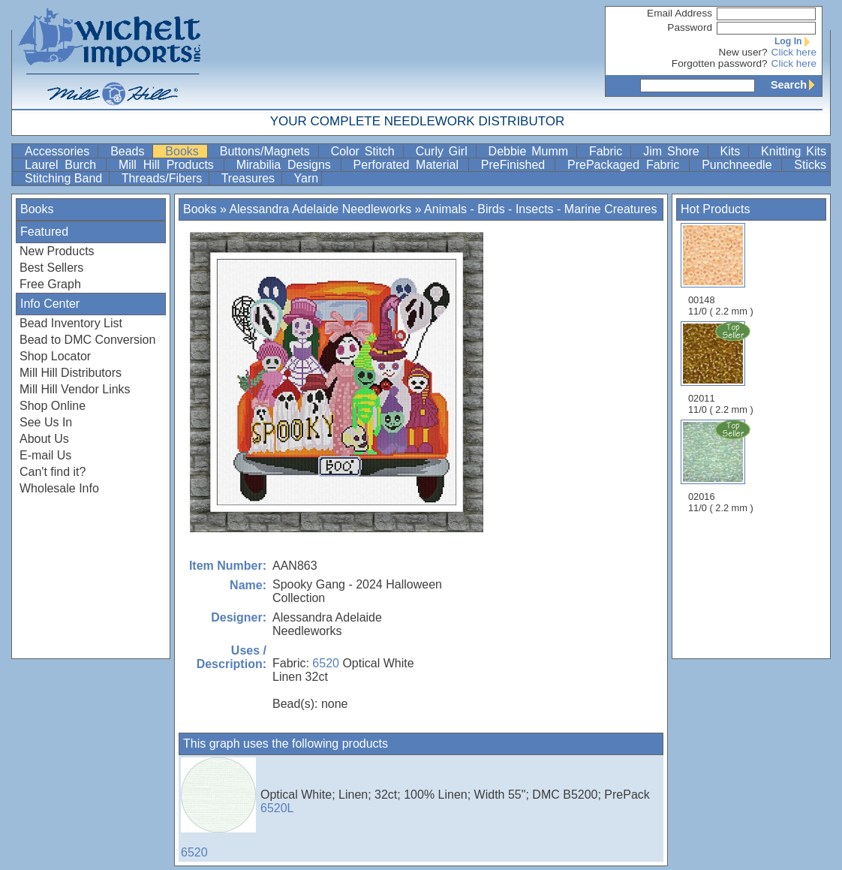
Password (689, 27)
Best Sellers (51, 267)
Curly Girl (444, 151)
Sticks (810, 164)
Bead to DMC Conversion (87, 339)
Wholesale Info (59, 488)
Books (184, 151)
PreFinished (516, 164)
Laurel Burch (64, 164)
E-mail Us (45, 455)
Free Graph (50, 284)
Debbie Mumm (531, 151)
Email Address (679, 13)
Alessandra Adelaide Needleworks (320, 209)
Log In (795, 41)
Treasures (249, 178)
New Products (57, 251)
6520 (325, 663)
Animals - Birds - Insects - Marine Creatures (540, 209)
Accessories (60, 151)
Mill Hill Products (170, 164)
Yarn (306, 178)
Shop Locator (55, 356)
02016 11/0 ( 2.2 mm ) (722, 466)
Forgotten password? (720, 63)
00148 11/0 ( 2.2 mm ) (720, 270)
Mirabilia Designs (287, 164)
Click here (793, 52)
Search (796, 85)
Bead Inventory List (71, 323)
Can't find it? (53, 471)
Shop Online (53, 405)
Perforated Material (409, 164)
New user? (743, 52)
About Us (44, 438)
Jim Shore (673, 151)
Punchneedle (740, 164)
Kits (733, 151)
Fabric (608, 151)
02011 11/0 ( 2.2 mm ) (722, 368)
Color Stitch (365, 151)
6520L (277, 808)
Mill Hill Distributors (71, 372)
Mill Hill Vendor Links (75, 389)
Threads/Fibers (164, 178)
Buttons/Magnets (267, 151)
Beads (129, 151)
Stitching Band (65, 178)
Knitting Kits (793, 151)
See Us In (46, 422)
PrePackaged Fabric (626, 164)
